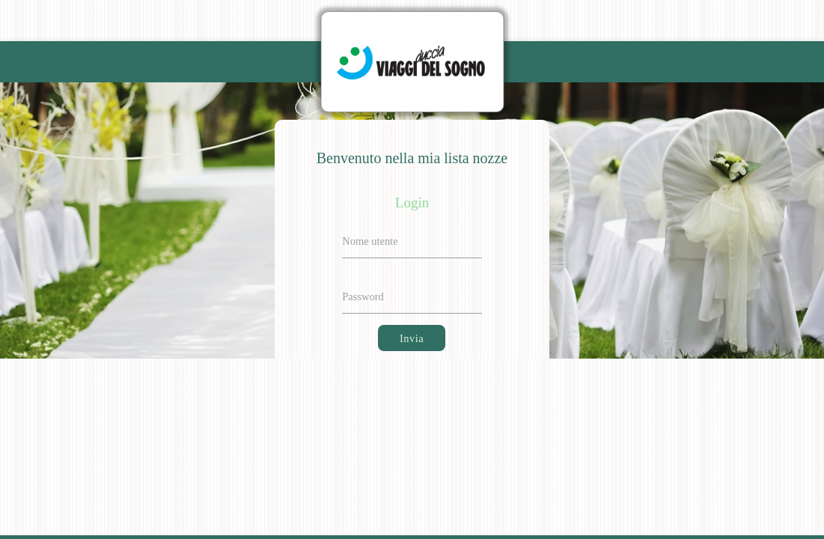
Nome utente (370, 241)
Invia (412, 338)
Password (363, 296)
